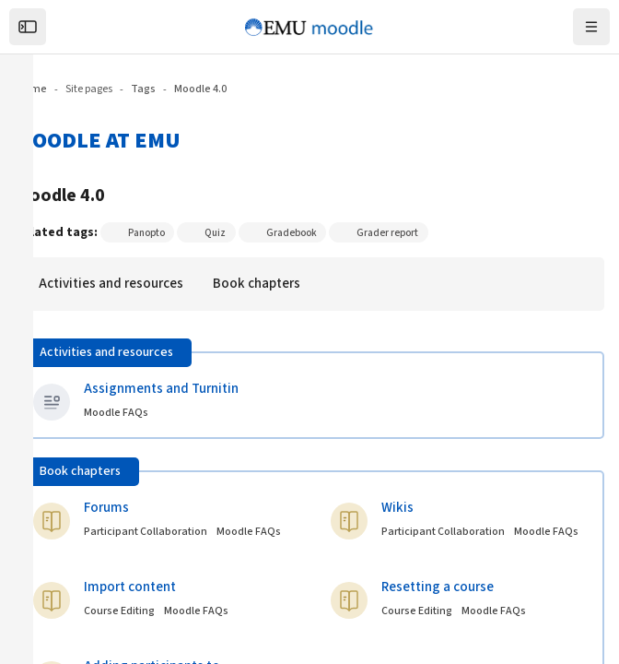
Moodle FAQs (546, 532)
